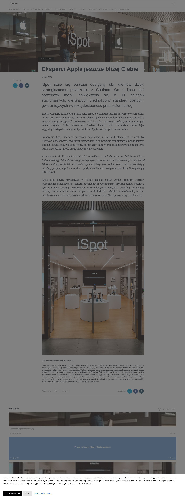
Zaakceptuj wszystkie (12, 493)
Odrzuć (27, 493)
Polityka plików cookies (42, 493)
